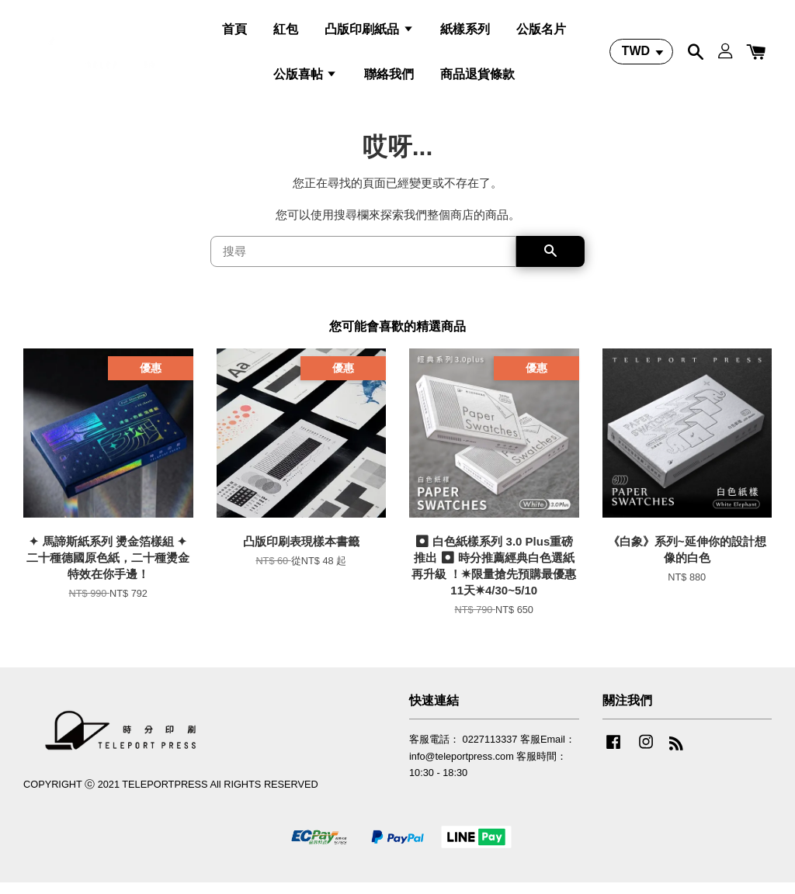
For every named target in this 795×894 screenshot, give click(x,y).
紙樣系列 (465, 33)
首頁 (234, 33)
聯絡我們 (389, 78)
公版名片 (541, 33)
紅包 (285, 33)
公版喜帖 (305, 78)
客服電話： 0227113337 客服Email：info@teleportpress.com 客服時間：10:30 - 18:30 (492, 767)
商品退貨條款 (477, 78)
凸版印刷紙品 (369, 33)
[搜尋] (363, 263)
